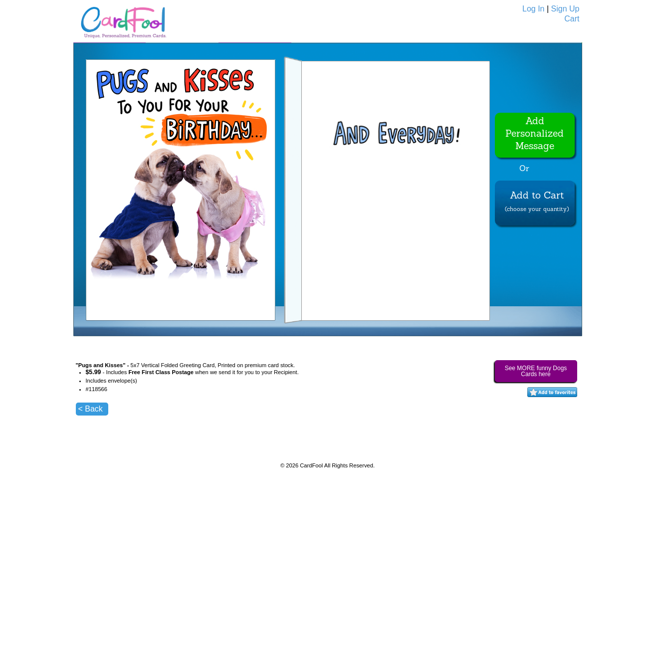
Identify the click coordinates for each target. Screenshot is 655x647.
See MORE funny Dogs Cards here (536, 371)
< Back (90, 409)
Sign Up (565, 8)
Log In (533, 8)
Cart (571, 18)
